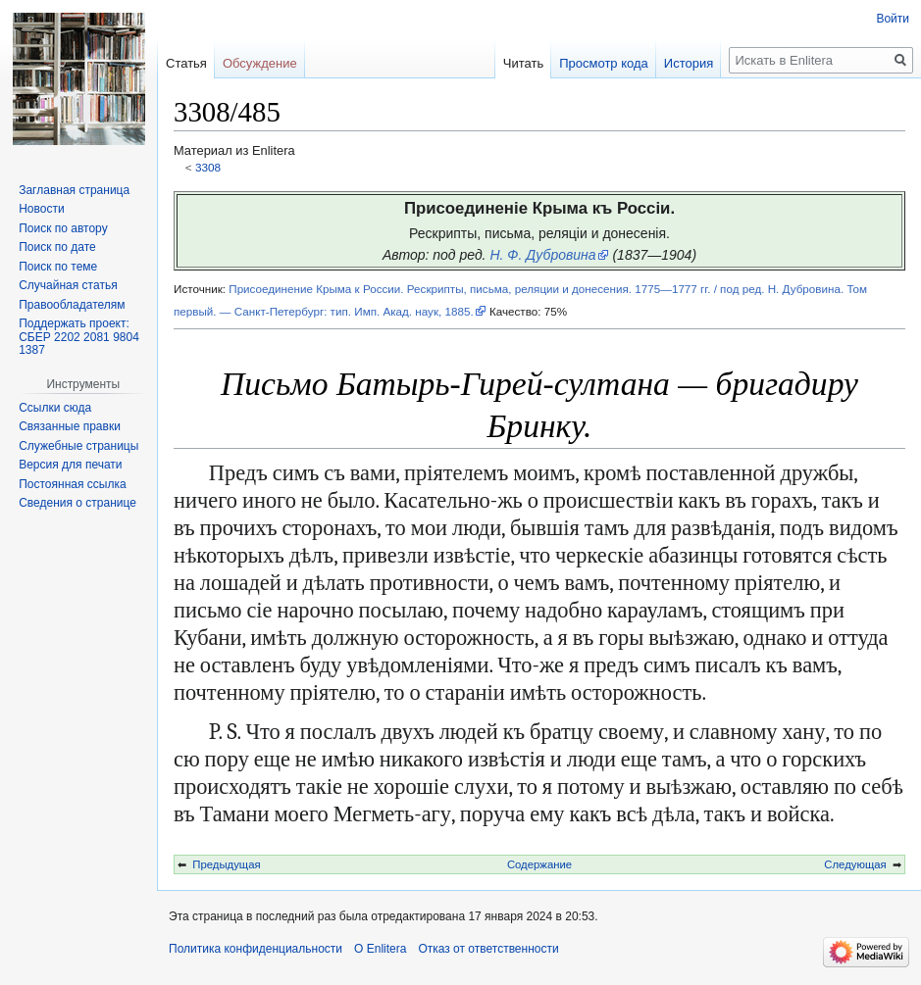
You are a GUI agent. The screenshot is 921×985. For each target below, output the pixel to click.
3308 (208, 167)
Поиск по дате (57, 247)
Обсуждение (260, 63)
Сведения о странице (77, 503)
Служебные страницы (78, 446)
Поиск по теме (58, 266)
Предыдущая (226, 864)
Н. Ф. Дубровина (542, 255)
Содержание (539, 864)
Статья (186, 63)
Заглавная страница (74, 190)
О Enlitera (380, 949)
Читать (523, 63)
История (688, 63)
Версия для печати (70, 464)
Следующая (855, 864)
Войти (892, 18)
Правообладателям (72, 305)
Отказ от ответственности (488, 949)
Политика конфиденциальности (255, 949)
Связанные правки (70, 426)
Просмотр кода (603, 63)
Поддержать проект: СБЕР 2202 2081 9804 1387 (79, 337)
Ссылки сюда (55, 408)
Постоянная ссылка (72, 484)
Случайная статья (68, 285)
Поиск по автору (63, 228)
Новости (41, 209)
